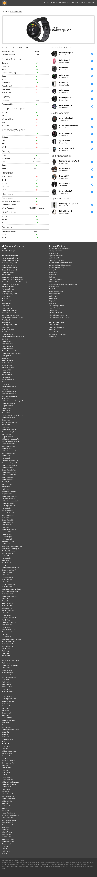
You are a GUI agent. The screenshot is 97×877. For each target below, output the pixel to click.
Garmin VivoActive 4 (8, 418)
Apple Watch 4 (6, 458)
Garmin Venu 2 (7, 372)
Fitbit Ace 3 (52, 337)
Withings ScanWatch (55, 251)
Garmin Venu (6, 420)
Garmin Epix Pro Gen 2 (9, 267)
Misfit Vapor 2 (6, 456)
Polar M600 (5, 560)
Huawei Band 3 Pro (8, 691)
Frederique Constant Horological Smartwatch (63, 284)
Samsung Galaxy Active (9, 432)
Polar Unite (5, 389)
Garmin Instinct (7, 448)
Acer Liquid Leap (7, 739)
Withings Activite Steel (56, 313)
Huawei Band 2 (7, 718)
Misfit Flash (5, 830)
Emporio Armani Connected (11, 441)
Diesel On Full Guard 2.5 (10, 460)
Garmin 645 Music (8, 479)
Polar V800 (5, 598)
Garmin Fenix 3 (7, 625)
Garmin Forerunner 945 (9, 351)
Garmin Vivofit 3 (7, 768)
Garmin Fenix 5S (7, 522)
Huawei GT (5, 398)
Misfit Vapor (6, 544)
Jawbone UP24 (6, 837)
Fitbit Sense (6, 384)
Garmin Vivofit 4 (7, 713)
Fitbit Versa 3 (6, 382)
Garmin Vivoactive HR (9, 570)
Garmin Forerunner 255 (9, 310)
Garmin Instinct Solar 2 (9, 270)
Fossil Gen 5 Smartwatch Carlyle (12, 415)
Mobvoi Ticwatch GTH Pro (10, 315)
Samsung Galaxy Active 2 (10, 422)
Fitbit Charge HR (7, 818)
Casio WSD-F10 (7, 572)
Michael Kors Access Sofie (10, 501)
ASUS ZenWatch (7, 606)
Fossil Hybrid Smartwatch (57, 260)
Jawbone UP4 (6, 806)
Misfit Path (52, 277)
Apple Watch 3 (6, 508)
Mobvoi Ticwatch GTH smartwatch (13, 337)
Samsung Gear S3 (7, 553)
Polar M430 (5, 527)
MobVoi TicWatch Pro (9, 475)
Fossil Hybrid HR (54, 258)
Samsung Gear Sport (8, 506)
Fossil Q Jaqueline (54, 294)
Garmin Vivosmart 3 (8, 720)
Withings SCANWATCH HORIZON (59, 248)
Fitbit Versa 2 (6, 427)
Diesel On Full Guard (8, 498)
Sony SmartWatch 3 (8, 629)
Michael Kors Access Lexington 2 (12, 401)
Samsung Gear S (7, 646)
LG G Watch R (6, 637)
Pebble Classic (6, 648)
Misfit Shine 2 (6, 787)
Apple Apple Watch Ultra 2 (10, 260)
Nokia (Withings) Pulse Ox (10, 815)
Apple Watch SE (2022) (9, 287)
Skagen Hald (53, 298)
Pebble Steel (6, 627)
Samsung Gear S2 (7, 594)
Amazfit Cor (6, 708)
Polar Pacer (5, 306)
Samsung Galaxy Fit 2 (9, 677)
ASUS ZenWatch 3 (7, 539)
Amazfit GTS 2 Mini (8, 368)
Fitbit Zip (5, 846)
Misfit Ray (5, 775)
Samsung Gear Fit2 (8, 763)
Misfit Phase (52, 303)
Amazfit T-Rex (6, 408)
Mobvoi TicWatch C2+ (9, 387)
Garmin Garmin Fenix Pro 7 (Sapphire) (14, 282)
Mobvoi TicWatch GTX (9, 391)
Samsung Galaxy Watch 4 (10, 325)
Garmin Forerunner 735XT (10, 568)
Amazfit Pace (6, 487)
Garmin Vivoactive (8, 632)
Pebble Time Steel (8, 610)
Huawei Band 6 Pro (8, 672)
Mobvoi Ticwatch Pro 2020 (10, 379)
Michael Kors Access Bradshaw (12, 546)
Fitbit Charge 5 (6, 668)
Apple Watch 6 (6, 377)
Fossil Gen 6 (6, 320)
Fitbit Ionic (5, 518)
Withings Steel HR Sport (56, 267)
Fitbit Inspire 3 (6, 296)
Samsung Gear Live (8, 641)
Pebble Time (6, 620)
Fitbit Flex (5, 853)
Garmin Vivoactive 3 (8, 503)
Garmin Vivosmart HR (9, 784)
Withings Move (53, 270)
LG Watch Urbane (7, 613)
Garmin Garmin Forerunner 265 (12, 279)
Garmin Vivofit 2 (7, 844)
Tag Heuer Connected (56, 255)
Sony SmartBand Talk (9, 820)
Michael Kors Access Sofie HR (11, 439)
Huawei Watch (6, 615)
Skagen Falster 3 (7, 406)
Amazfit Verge (6, 434)
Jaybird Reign (6, 772)
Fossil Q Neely (53, 296)
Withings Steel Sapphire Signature (60, 265)
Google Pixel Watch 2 (9, 265)
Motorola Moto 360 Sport (10, 591)
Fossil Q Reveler (7, 777)
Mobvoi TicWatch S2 (8, 444)
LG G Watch (6, 634)
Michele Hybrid (53, 275)
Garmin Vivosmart (8, 841)
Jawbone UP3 (6, 834)
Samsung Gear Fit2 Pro (9, 727)
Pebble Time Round (8, 584)
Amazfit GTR (6, 413)
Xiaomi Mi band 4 (7, 694)
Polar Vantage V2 (7, 346)
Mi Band (5, 734)
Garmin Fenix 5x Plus (9, 470)
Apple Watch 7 (6, 322)
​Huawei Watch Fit (7, 334)
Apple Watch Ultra (8, 289)
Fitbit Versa (5, 489)
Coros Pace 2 (6, 358)
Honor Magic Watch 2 (9, 329)
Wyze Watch (6, 327)
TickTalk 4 (52, 329)
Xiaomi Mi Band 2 (7, 753)
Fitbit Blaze (5, 575)
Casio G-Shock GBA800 (9, 465)
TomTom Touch (7, 744)
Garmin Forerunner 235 (9, 496)
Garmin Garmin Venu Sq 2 (10, 284)
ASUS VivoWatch (7, 603)
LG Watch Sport (7, 537)
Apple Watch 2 (6, 558)
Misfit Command (54, 286)
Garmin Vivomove (54, 308)
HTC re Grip (6, 811)
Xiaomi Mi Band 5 (7, 687)
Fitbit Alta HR (6, 741)
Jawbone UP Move (8, 839)
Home (4, 248)
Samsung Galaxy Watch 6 (10, 263)
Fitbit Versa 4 (6, 298)
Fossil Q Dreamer (7, 780)
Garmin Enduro (7, 341)
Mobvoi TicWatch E (8, 513)
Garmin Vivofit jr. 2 (54, 332)
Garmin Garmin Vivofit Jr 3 (57, 327)
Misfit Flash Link (7, 801)
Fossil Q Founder (7, 577)
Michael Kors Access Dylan (10, 548)
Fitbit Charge (6, 851)
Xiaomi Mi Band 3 (7, 706)
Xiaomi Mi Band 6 (7, 670)
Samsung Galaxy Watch (9, 463)
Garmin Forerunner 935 (9, 529)
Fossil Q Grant (53, 310)
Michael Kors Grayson (9, 491)
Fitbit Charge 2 (6, 746)
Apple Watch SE (7, 375)
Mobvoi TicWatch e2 (8, 446)
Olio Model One (7, 608)
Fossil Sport (6, 332)
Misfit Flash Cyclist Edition (10, 782)
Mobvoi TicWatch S (8, 515)
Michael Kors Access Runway (11, 451)
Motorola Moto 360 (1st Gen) (11, 639)
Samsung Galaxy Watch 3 (10, 396)
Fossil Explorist (7, 482)
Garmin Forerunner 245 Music (12, 353)
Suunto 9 (5, 339)
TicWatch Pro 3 (7, 363)
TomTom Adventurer (8, 551)
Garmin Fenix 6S (7, 344)
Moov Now (5, 791)
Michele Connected (55, 289)
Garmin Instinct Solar (9, 394)
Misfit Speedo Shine (8, 799)
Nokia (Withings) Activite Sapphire (60, 317)
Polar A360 (5, 765)
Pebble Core (6, 758)
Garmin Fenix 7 (7, 291)
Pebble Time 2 (6, 563)
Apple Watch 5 (6, 425)
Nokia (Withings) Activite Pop (58, 315)
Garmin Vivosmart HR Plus (10, 730)
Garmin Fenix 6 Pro (8, 348)
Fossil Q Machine (54, 282)
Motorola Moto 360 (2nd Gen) (11, 589)
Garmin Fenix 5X (7, 520)
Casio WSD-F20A (7, 477)
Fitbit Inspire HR (7, 696)
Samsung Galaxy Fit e (9, 699)
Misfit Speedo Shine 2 (9, 751)
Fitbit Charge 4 (6, 689)
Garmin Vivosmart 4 (8, 701)
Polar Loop (5, 803)
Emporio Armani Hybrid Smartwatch (60, 263)
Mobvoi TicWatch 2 (8, 510)
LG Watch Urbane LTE (9, 622)
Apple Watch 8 (6, 303)
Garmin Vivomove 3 (8, 403)
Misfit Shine (6, 827)
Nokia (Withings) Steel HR (57, 305)
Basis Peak (5, 653)
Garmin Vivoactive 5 (8, 272)
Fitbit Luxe (5, 680)
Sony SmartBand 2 (8, 796)
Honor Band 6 (6, 675)
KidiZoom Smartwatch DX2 (57, 334)
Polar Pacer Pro (7, 308)
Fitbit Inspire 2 (6, 682)
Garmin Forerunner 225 (9, 596)
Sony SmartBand (7, 822)
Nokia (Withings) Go (8, 761)
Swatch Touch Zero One (9, 618)
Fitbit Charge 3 (6, 703)
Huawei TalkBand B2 (8, 813)
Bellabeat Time (53, 253)
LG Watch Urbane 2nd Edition (11, 582)
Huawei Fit (5, 556)
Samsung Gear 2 (7, 644)
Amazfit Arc (5, 711)
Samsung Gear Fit (7, 825)
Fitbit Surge (5, 651)
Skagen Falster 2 (7, 437)
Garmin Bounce (54, 325)
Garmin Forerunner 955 (9, 313)
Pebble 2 (5, 565)
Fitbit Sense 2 (6, 301)
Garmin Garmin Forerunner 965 (12, 277)
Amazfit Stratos (7, 484)
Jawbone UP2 (6, 808)
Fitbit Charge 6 (6, 663)
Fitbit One (5, 849)
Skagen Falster (6, 494)
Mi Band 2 (5, 732)
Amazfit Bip (5, 715)
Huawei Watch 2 (7, 532)
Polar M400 (5, 601)
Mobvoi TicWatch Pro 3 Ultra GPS (12, 317)
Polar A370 (5, 737)
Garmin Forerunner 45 (9, 429)
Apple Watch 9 (6, 275)
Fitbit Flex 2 (5, 749)
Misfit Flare (5, 722)
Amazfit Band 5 (7, 684)
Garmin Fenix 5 (7, 525)
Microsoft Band (7, 832)
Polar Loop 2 (6, 789)
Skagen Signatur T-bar (56, 291)
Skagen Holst (53, 272)
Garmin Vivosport (7, 725)
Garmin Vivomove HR (55, 279)
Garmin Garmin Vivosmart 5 (11, 665)
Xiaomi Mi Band (7, 756)
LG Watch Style (7, 534)
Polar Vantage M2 (7, 360)
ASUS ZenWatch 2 (7, 579)
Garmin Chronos (7, 468)
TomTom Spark (7, 587)
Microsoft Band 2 (7, 794)
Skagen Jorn (52, 301)
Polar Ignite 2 (6, 356)
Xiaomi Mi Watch (7, 365)
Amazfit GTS (6, 410)
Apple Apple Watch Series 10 (11, 258)
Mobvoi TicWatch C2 (8, 453)
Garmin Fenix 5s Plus (9, 472)
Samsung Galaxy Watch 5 (10, 294)
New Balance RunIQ (8, 541)
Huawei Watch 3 (7, 370)
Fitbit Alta (5, 770)
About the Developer (8, 251)
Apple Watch (6, 656)
